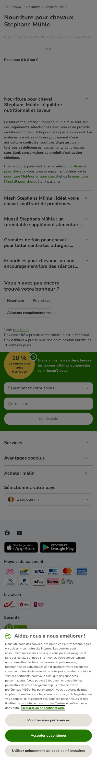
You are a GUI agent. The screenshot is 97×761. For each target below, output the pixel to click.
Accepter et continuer (48, 735)
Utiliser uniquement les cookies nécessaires (48, 750)
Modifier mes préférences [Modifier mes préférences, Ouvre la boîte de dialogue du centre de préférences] (48, 720)
